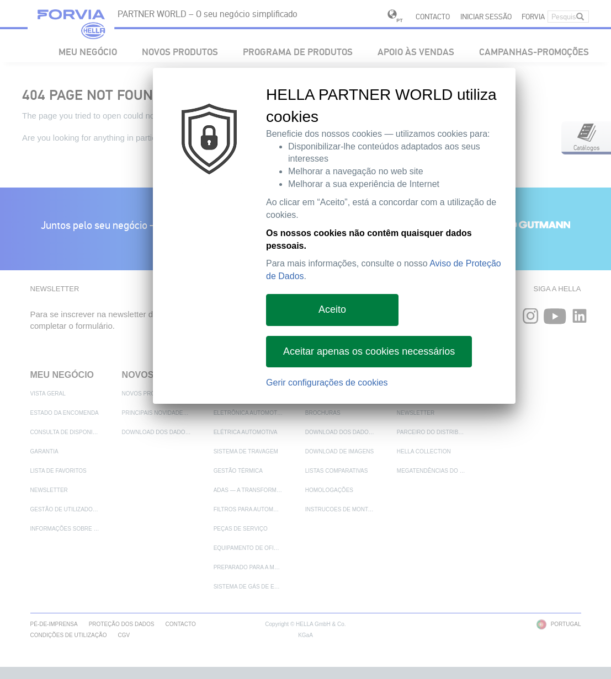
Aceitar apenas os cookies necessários (369, 351)
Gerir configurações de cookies (327, 382)
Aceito (332, 309)
